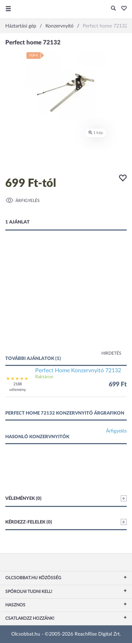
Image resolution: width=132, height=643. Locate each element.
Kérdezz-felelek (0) (66, 522)
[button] (122, 8)
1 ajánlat (17, 222)
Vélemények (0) (66, 498)
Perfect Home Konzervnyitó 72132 (78, 370)
